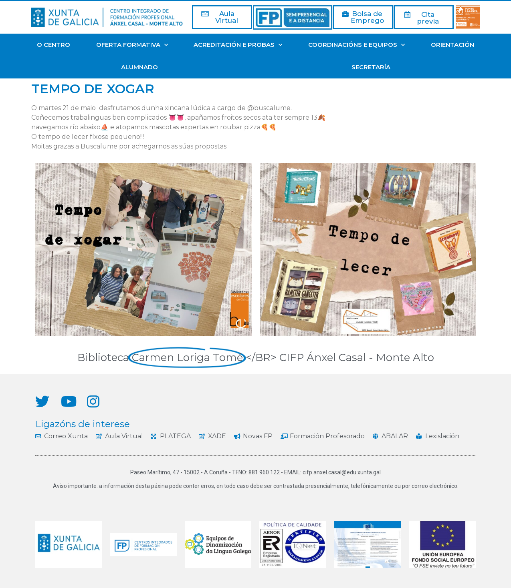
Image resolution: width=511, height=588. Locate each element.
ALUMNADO (139, 67)
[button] (222, 17)
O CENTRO (53, 44)
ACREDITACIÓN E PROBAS (238, 45)
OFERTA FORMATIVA (132, 45)
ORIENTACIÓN (452, 44)
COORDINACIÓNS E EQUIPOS (356, 45)
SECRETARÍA (370, 67)
